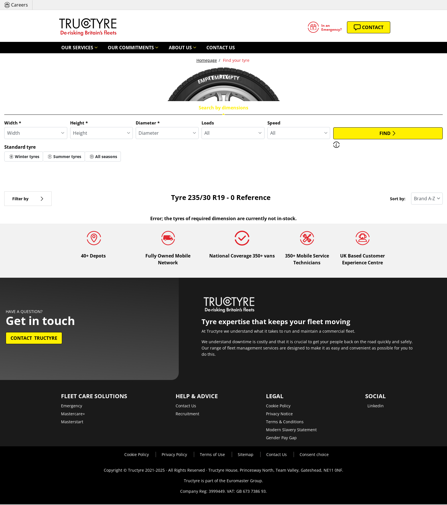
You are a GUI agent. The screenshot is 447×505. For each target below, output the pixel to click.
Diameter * (148, 123)
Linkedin (375, 406)
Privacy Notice (279, 414)
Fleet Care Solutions (94, 397)
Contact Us (192, 47)
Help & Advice (197, 397)
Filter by (28, 199)
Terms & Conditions (285, 422)
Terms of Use (213, 455)
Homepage (206, 60)
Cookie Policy (278, 406)
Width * (12, 123)
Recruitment (187, 414)
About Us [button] (159, 47)
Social (375, 397)
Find (387, 133)
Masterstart (72, 422)
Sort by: (397, 199)
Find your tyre (235, 60)
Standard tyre (20, 147)
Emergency (71, 406)
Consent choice (314, 455)
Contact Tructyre (34, 339)
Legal (274, 397)
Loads (208, 123)
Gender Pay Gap (281, 438)
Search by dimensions (223, 108)
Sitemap (246, 455)
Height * (79, 123)
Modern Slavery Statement (291, 430)
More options (22, 170)
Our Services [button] (73, 47)
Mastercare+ (73, 414)
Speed (274, 123)
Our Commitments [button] (118, 47)
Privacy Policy (175, 455)
